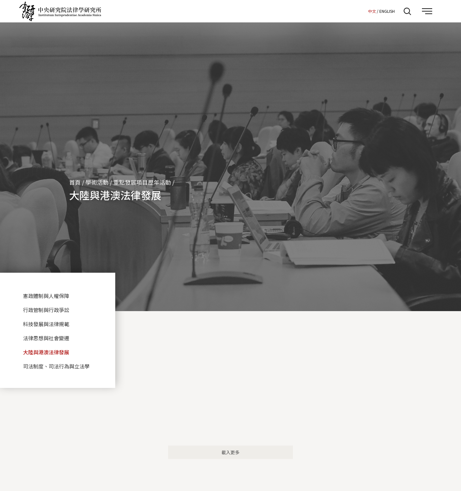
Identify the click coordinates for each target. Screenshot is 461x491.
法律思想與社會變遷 (46, 338)
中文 (372, 11)
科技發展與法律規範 (46, 324)
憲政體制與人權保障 (46, 296)
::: (361, 11)
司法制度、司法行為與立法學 (56, 366)
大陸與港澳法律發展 (46, 352)
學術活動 (97, 182)
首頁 (75, 182)
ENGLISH (387, 11)
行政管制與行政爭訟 (46, 310)
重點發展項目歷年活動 (142, 182)
